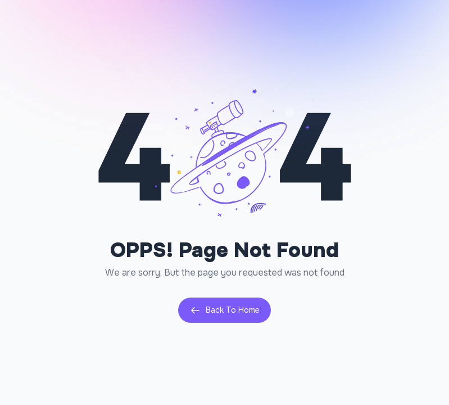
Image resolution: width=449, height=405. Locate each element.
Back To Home (224, 310)
